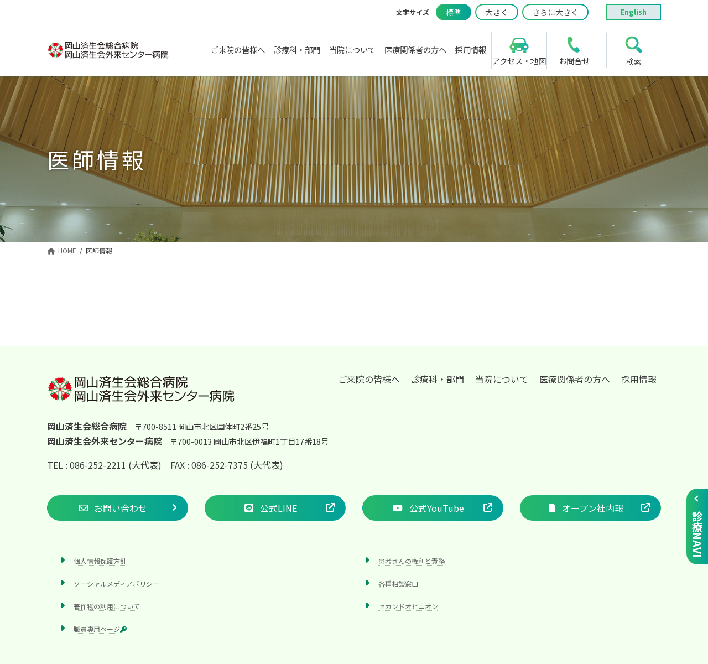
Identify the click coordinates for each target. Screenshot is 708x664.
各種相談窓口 (398, 583)
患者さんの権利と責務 (411, 561)
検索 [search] (634, 61)
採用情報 (639, 379)
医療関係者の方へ (574, 379)
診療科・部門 (437, 379)
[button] (117, 508)
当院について (501, 379)
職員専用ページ (100, 629)
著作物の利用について (107, 606)
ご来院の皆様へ (369, 379)
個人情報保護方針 (100, 561)
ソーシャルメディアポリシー (116, 583)
